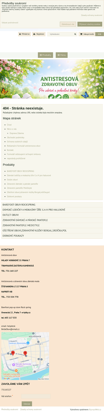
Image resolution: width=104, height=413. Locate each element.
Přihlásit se (24, 34)
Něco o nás (11, 129)
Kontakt (10, 150)
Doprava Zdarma (17, 133)
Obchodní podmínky (15, 137)
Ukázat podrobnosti (10, 22)
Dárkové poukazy (14, 196)
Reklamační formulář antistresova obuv (23, 145)
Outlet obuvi (12, 179)
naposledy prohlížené (16, 158)
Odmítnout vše (68, 24)
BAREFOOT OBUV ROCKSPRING (20, 171)
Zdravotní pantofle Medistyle (19, 188)
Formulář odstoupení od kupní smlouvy (24, 154)
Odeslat (27, 403)
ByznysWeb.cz (95, 409)
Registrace (38, 34)
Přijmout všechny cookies (89, 24)
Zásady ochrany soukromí (31, 409)
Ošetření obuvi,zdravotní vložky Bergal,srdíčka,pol (28, 192)
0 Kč (99, 34)
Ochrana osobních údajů (17, 141)
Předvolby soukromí (9, 409)
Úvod (9, 124)
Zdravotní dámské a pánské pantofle (22, 183)
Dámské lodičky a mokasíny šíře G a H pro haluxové (29, 175)
